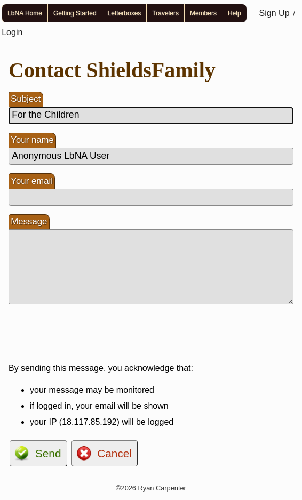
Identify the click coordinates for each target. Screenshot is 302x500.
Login (12, 32)
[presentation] (90, 333)
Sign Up (274, 13)
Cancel (114, 453)
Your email (32, 181)
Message (29, 221)
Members (203, 13)
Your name (32, 140)
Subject (26, 99)
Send (48, 453)
